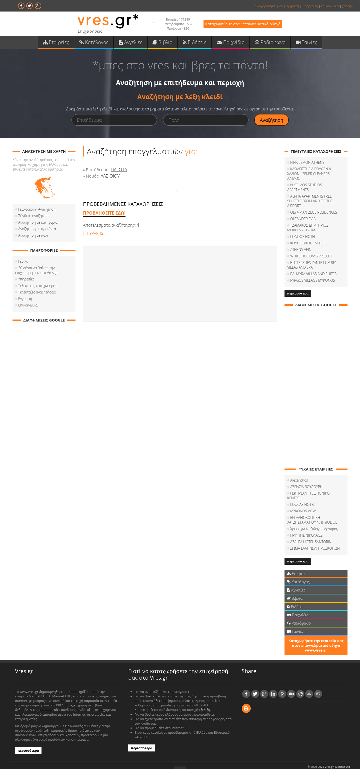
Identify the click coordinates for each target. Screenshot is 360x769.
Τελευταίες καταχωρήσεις (38, 287)
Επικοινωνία (28, 306)
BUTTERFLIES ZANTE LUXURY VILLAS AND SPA (311, 257)
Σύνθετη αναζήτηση (34, 217)
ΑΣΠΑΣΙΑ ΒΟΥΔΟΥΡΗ (306, 479)
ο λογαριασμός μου (268, 6)
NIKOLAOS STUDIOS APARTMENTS (317, 182)
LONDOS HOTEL (303, 228)
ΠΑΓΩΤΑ (118, 171)
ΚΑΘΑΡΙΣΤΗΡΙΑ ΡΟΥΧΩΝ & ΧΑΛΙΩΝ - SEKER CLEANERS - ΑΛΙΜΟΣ (315, 173)
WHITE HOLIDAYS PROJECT (311, 248)
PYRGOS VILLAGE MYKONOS (312, 272)
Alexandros (299, 472)
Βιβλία (163, 43)
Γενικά (23, 263)
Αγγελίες (133, 43)
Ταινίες (300, 43)
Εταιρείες (62, 43)
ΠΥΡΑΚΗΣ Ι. (96, 234)
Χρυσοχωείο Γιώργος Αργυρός (314, 516)
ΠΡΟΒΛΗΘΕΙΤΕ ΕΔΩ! (103, 215)
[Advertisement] (180, 286)
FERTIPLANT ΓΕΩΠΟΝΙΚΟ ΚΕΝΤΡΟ (317, 485)
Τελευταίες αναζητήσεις (37, 293)
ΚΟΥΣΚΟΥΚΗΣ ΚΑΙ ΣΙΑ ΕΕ (309, 235)
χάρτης (347, 6)
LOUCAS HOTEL (302, 492)
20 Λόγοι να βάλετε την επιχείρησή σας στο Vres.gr (36, 272)
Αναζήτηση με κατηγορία (38, 224)
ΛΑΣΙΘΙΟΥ (110, 178)
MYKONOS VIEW (303, 498)
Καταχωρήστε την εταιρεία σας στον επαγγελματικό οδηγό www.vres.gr (316, 633)
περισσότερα (297, 285)
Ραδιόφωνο (265, 43)
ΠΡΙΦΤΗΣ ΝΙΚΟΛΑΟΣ (306, 522)
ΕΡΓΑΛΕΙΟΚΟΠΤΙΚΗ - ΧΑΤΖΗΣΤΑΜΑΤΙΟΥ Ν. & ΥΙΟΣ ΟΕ (312, 507)
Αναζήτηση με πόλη (33, 237)
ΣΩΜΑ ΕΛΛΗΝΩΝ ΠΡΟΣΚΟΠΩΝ (315, 535)
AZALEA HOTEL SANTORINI (311, 529)
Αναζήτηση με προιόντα (37, 230)
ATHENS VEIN (300, 241)
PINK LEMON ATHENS (307, 164)
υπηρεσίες (310, 6)
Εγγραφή (25, 300)
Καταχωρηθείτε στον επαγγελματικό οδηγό (243, 24)
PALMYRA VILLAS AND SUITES (313, 266)
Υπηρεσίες (26, 280)
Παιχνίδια (228, 43)
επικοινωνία (329, 6)
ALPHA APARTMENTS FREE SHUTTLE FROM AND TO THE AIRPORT (310, 193)
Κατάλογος (98, 43)
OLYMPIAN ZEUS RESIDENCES (313, 204)
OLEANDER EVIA (303, 211)
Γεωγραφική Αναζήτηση (37, 211)
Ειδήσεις (194, 43)
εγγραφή (292, 6)
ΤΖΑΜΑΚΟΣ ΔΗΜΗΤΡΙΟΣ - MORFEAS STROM (308, 220)
